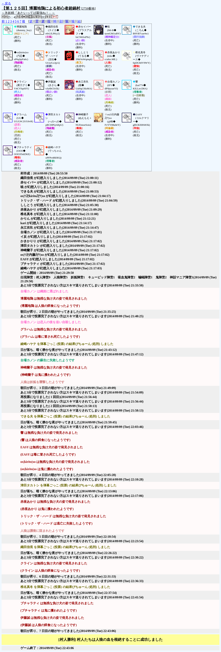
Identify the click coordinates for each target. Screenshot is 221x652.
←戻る (6, 3)
